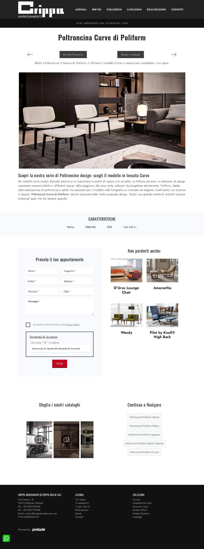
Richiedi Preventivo (73, 54)
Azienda (80, 9)
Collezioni (114, 9)
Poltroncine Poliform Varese (144, 417)
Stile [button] (109, 227)
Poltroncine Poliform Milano (144, 426)
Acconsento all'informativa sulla (56, 324)
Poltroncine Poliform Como (144, 452)
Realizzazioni (156, 9)
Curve (124, 23)
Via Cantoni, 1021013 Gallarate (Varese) (30, 501)
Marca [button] (70, 227)
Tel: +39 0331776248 (29, 510)
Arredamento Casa (94, 23)
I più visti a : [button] (130, 227)
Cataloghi (134, 9)
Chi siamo (80, 499)
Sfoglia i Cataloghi (130, 54)
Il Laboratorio (82, 503)
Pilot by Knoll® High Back (162, 335)
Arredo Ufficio (140, 510)
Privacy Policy (72, 324)
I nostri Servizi (82, 506)
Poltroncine (113, 23)
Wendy (126, 333)
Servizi (96, 9)
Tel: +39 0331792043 (29, 506)
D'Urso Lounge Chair (126, 290)
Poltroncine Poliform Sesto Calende (144, 443)
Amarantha (162, 288)
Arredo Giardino (141, 513)
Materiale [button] (91, 227)
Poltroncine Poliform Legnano (144, 434)
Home (79, 23)
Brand (78, 513)
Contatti (177, 9)
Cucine (136, 499)
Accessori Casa (140, 506)
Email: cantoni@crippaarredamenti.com (37, 513)
